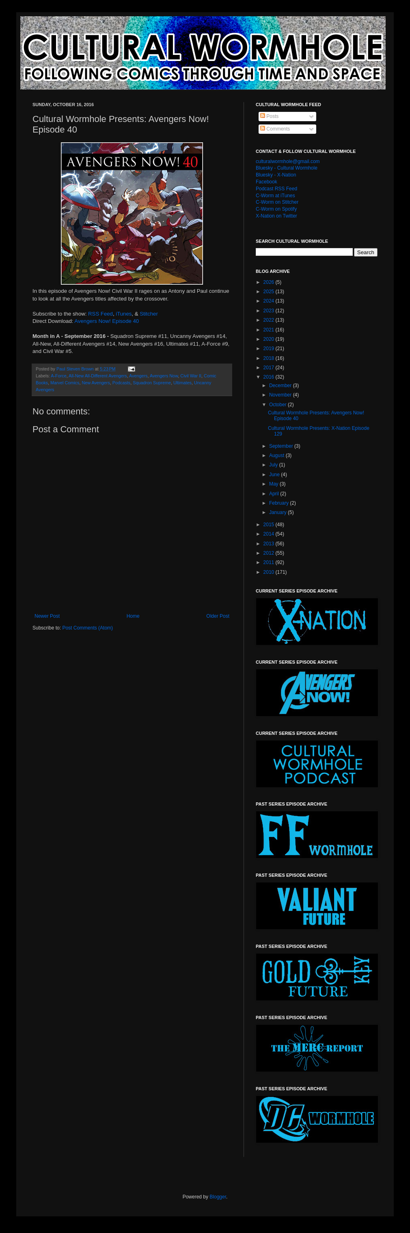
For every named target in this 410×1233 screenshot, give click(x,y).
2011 (269, 562)
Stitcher (149, 314)
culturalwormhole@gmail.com (288, 161)
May (274, 484)
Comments (275, 129)
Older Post (217, 616)
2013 (269, 544)
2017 (269, 367)
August (277, 455)
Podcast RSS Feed (276, 189)
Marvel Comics (64, 382)
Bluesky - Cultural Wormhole (286, 168)
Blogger (217, 1197)
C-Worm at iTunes (275, 195)
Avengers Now (164, 375)
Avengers (138, 375)
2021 (269, 330)
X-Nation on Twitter (276, 216)
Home (133, 616)
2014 (269, 534)
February (279, 503)
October (278, 404)
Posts (269, 116)
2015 (269, 524)
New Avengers (96, 382)
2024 (269, 301)
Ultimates (182, 382)
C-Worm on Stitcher (277, 202)
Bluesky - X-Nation (276, 175)
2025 (269, 291)
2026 (269, 282)
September (281, 446)
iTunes (124, 314)
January (278, 512)
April (274, 494)
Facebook (266, 182)
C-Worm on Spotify (276, 209)
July (274, 465)
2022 (269, 320)
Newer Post (47, 616)
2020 (269, 339)
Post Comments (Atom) (87, 628)
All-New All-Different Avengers (98, 375)
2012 (269, 553)
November (281, 395)
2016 (269, 377)
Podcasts (121, 382)
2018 (269, 358)
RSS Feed (100, 314)
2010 (269, 572)
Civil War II (190, 375)
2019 (269, 348)
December (281, 385)
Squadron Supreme (152, 382)
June (275, 474)
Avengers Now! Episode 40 (106, 321)
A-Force (58, 375)
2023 (269, 311)
